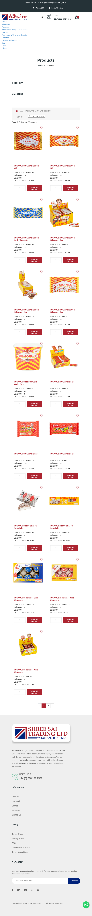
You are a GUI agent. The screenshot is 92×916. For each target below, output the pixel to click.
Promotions (16, 810)
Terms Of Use (18, 834)
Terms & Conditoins (20, 852)
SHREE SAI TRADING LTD (33, 903)
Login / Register (58, 8)
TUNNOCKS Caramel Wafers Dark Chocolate (26, 239)
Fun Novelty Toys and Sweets (14, 35)
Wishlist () (38, 8)
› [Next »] (52, 706)
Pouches (5, 38)
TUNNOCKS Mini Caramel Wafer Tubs (25, 383)
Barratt (5, 32)
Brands (15, 806)
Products (5, 27)
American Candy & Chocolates (15, 30)
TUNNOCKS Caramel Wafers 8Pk (62, 167)
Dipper (4, 48)
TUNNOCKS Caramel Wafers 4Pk (26, 167)
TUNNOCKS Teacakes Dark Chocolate (26, 599)
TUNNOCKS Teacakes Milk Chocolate (62, 599)
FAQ (14, 843)
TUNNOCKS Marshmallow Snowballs (25, 527)
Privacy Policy (18, 838)
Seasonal (16, 801)
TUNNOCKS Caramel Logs (62, 382)
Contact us (16, 815)
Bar (3, 43)
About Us (6, 24)
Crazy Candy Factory (10, 40)
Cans (4, 46)
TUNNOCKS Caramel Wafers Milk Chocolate (62, 239)
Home (4, 22)
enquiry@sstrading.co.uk (56, 2)
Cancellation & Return (21, 848)
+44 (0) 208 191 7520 (34, 2)
